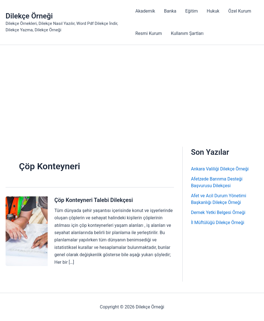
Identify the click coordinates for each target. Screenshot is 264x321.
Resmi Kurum (148, 33)
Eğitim (191, 11)
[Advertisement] (132, 87)
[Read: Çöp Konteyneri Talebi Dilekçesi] (27, 231)
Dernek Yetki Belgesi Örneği (218, 212)
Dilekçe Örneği (29, 16)
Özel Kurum (239, 11)
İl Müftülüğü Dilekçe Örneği (217, 222)
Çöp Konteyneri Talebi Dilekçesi (93, 200)
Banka (170, 11)
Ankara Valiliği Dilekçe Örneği (220, 169)
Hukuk (213, 11)
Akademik (145, 11)
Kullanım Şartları (187, 33)
